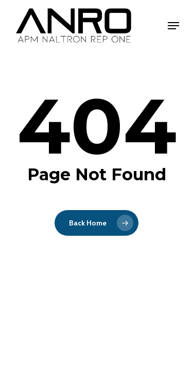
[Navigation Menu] (173, 26)
